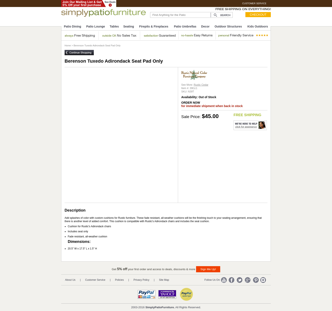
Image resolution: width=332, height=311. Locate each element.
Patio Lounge (95, 26)
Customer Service (95, 279)
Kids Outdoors (257, 26)
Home (68, 45)
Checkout (258, 14)
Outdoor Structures (228, 26)
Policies (119, 279)
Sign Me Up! (208, 269)
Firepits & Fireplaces (153, 26)
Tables (114, 26)
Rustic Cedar (201, 84)
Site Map (164, 279)
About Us (70, 279)
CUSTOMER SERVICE (254, 3)
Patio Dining (72, 26)
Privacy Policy (141, 279)
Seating (128, 26)
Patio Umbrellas (185, 26)
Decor (205, 26)
